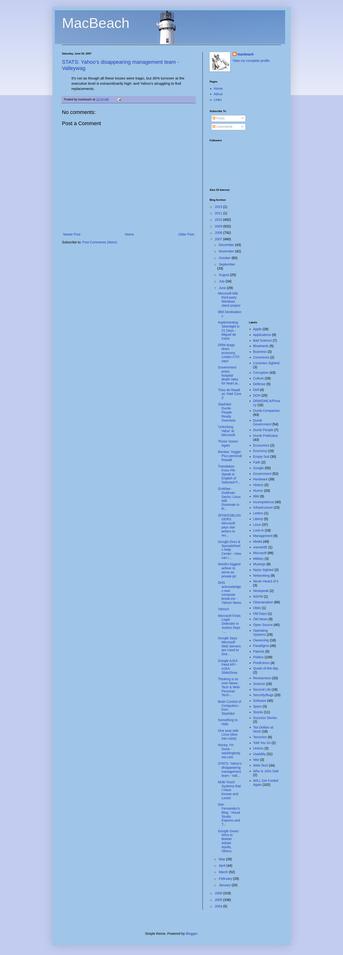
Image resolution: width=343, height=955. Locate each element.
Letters (258, 513)
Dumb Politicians (265, 436)
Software (259, 701)
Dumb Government (262, 422)
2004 (219, 906)
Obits (257, 608)
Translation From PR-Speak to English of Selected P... (229, 474)
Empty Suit (261, 456)
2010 (219, 220)
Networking (261, 575)
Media (257, 541)
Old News (260, 619)
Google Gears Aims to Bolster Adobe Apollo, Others (228, 841)
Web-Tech (260, 765)
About (218, 94)
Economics (261, 445)
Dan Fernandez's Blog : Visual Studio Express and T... (229, 814)
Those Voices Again (228, 443)
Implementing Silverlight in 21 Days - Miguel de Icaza (228, 330)
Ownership (261, 640)
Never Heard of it (265, 581)
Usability (259, 754)
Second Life (262, 689)
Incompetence (263, 502)
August (224, 275)
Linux (257, 525)
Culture (258, 378)
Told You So (262, 743)
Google (258, 468)
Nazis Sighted (263, 570)
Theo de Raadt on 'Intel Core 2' (229, 394)
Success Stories (265, 718)
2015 (219, 207)
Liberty (258, 519)
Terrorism (260, 737)
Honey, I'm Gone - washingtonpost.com (229, 751)
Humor (258, 490)
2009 (219, 226)
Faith (257, 462)
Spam (257, 706)
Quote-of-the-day (265, 668)
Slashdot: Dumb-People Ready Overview (226, 412)
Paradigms (261, 646)
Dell (256, 390)
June (223, 288)
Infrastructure (263, 507)
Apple (257, 329)
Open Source (263, 625)
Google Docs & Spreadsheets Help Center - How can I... (229, 550)
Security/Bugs (263, 695)
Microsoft (260, 553)
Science (259, 684)
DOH (257, 395)
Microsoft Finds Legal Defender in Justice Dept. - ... (229, 624)
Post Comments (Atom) (99, 242)
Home (129, 234)
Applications (262, 335)
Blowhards (261, 346)
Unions (258, 748)
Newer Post (71, 234)
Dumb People (263, 430)
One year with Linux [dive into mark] (228, 735)
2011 (219, 213)
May (222, 859)
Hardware (260, 479)
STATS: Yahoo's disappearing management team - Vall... (230, 769)
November (227, 251)
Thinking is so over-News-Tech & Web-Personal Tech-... (229, 687)
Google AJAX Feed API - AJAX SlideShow (228, 666)
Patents (258, 651)
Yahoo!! (223, 609)
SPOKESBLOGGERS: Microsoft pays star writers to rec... (229, 525)
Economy (260, 451)
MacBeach (95, 23)
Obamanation (263, 602)
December (227, 245)
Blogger (191, 933)
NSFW (258, 596)
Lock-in (258, 530)
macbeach (245, 54)
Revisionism (262, 678)
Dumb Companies (266, 411)
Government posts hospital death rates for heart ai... (229, 375)
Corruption (261, 372)
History (258, 485)
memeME (260, 547)
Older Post (186, 234)
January (225, 885)
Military (258, 559)
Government (262, 474)
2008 (219, 233)
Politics (258, 657)
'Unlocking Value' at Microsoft (226, 431)
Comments (222, 126)
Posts (218, 118)
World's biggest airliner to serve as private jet (229, 570)
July (222, 281)
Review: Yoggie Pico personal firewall (230, 456)
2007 (219, 239)
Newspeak (261, 591)
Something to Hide (228, 722)
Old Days (260, 613)
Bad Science (262, 340)
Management (263, 536)
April (222, 865)
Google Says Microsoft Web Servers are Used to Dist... (229, 646)
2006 (219, 893)
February (226, 879)
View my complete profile (251, 61)
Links (218, 100)
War (256, 760)
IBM (256, 496)
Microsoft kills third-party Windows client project (229, 299)
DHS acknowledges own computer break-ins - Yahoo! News (229, 593)
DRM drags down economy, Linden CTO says (228, 353)
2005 (219, 900)
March (224, 872)
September (227, 264)
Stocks (258, 712)
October (225, 258)
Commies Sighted (266, 363)
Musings (259, 564)
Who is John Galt (266, 771)
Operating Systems (260, 632)
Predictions (261, 663)
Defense (259, 384)
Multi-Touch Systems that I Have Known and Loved (229, 790)
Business (260, 352)
